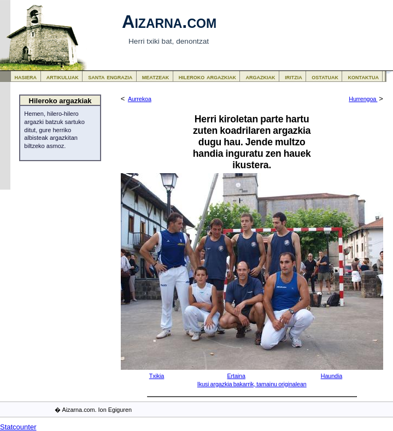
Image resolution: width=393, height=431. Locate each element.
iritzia (293, 77)
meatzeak (155, 77)
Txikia (157, 376)
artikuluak (62, 77)
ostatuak (325, 77)
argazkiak (260, 77)
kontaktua (363, 77)
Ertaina (236, 376)
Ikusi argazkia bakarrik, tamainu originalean (252, 384)
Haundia (331, 376)
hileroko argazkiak (207, 77)
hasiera (26, 77)
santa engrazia (110, 77)
